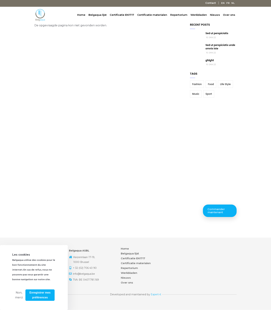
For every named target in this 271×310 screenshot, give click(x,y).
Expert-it (156, 294)
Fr (228, 3)
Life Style (225, 84)
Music (195, 94)
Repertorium (178, 14)
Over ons (229, 14)
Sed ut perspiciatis (216, 33)
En (223, 3)
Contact (210, 3)
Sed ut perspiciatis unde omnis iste (220, 46)
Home (81, 14)
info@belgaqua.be (84, 273)
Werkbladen (198, 14)
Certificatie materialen (152, 14)
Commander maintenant (216, 210)
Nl (233, 3)
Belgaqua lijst (97, 14)
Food (211, 84)
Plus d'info (19, 296)
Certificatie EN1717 (122, 14)
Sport (208, 94)
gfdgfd (209, 60)
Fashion (197, 84)
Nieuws (215, 14)
